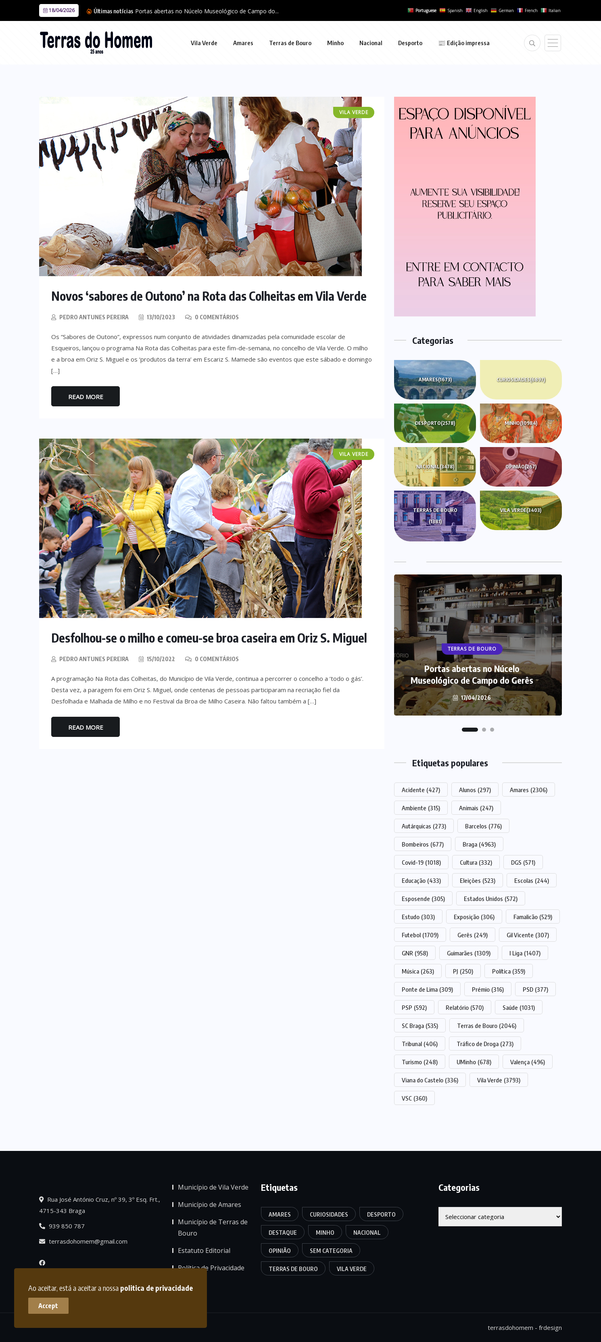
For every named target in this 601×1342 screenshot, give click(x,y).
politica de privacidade (156, 1287)
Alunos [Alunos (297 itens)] (475, 790)
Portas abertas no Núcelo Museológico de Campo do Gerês (472, 674)
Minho (335, 42)
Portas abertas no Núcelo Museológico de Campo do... (207, 11)
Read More (85, 397)
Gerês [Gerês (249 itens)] (472, 935)
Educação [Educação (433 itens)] (421, 880)
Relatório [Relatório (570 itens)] (465, 1007)
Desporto (410, 42)
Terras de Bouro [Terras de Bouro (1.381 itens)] (293, 1268)
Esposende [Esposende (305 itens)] (423, 898)
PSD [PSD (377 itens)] (535, 989)
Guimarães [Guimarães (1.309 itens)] (468, 953)
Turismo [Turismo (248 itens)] (420, 1062)
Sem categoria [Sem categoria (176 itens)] (331, 1250)
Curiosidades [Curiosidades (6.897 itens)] (329, 1214)
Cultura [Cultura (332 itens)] (476, 862)
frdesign (550, 1327)
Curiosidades (521, 379)
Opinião (520, 466)
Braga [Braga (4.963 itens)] (479, 844)
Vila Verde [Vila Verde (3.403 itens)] (352, 1268)
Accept (48, 1306)
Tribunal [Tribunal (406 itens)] (420, 1044)
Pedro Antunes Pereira (94, 317)
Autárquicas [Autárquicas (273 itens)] (424, 826)
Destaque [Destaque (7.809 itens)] (283, 1232)
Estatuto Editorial (204, 1250)
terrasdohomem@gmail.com (83, 1241)
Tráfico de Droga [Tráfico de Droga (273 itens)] (485, 1044)
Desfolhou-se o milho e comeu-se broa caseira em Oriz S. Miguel (209, 637)
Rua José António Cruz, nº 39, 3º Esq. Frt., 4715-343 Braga (99, 1205)
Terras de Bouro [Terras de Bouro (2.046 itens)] (486, 1025)
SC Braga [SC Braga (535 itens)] (420, 1025)
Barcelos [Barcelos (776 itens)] (483, 826)
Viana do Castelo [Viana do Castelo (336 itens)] (430, 1080)
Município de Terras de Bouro (213, 1227)
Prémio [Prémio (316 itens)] (488, 989)
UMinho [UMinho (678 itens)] (474, 1062)
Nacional (370, 42)
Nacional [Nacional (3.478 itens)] (367, 1232)
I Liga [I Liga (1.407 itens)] (524, 953)
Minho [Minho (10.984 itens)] (325, 1232)
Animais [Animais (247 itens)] (476, 808)
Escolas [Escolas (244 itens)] (531, 880)
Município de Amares (209, 1204)
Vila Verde (204, 42)
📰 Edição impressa (464, 42)
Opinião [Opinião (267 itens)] (280, 1250)
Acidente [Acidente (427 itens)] (421, 790)
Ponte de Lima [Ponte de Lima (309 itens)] (427, 989)
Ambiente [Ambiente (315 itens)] (421, 808)
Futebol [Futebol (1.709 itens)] (420, 935)
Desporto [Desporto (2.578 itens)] (381, 1214)
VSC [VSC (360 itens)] (414, 1098)
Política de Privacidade (211, 1267)
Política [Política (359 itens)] (508, 971)
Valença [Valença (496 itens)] (527, 1062)
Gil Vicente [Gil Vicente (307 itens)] (528, 935)
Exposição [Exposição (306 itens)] (474, 917)
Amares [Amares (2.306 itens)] (528, 790)
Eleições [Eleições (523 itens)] (477, 880)
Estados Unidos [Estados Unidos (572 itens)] (491, 898)
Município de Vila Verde (213, 1187)
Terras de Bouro (290, 42)
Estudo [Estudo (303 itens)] (418, 917)
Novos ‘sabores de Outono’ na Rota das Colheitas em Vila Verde (209, 296)
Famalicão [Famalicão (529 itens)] (532, 917)
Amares (243, 42)
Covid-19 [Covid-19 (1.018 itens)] (421, 862)
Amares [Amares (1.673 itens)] (280, 1214)
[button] (470, 730)
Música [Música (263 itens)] (418, 971)
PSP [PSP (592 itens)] (414, 1007)
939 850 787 (62, 1226)
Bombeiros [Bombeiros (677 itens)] (423, 844)
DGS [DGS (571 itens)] (523, 862)
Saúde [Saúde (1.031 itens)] (519, 1007)
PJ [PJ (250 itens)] (463, 971)
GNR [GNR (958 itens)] (415, 953)
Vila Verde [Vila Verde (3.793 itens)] (498, 1080)
